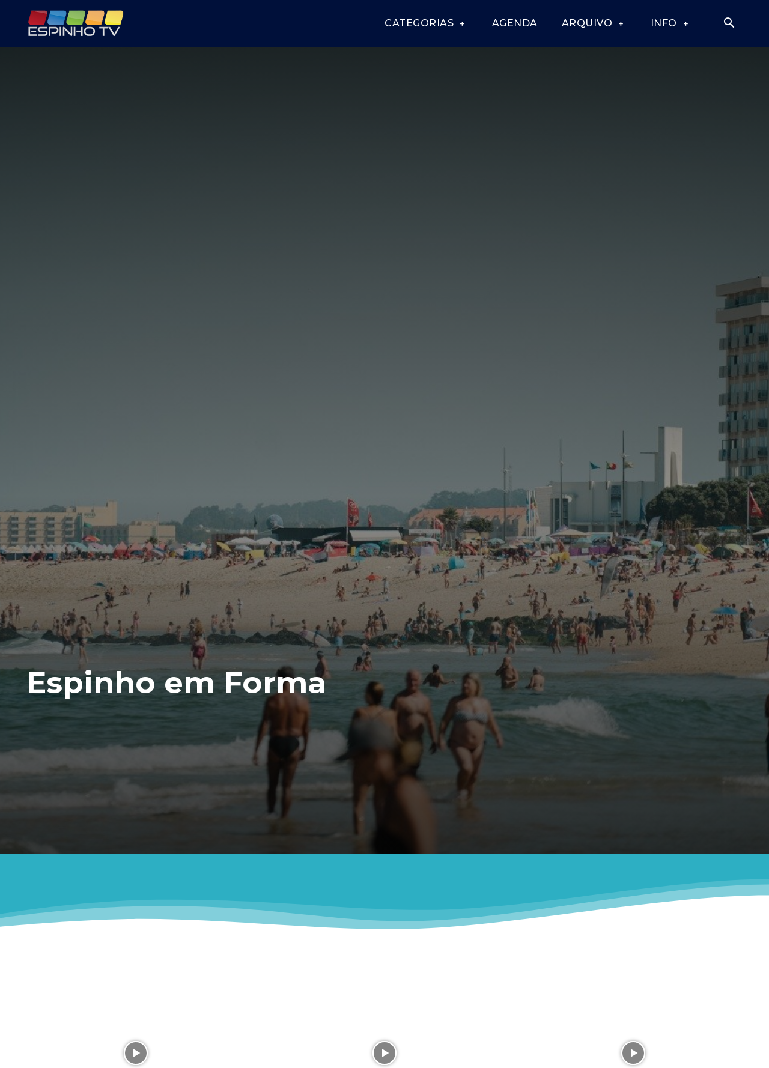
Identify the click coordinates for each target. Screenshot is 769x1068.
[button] (729, 24)
